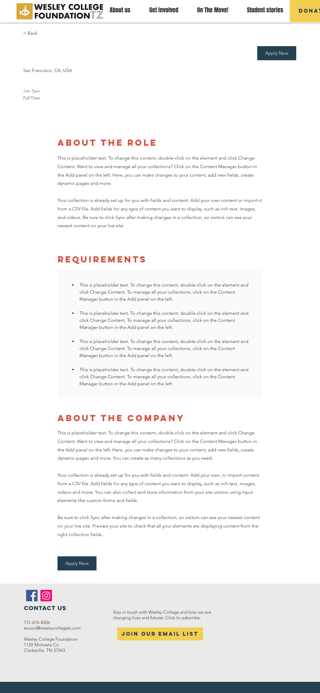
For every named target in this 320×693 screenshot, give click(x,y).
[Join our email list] (160, 633)
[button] (213, 10)
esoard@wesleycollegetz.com (52, 628)
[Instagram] (46, 595)
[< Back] (44, 33)
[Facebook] (32, 595)
